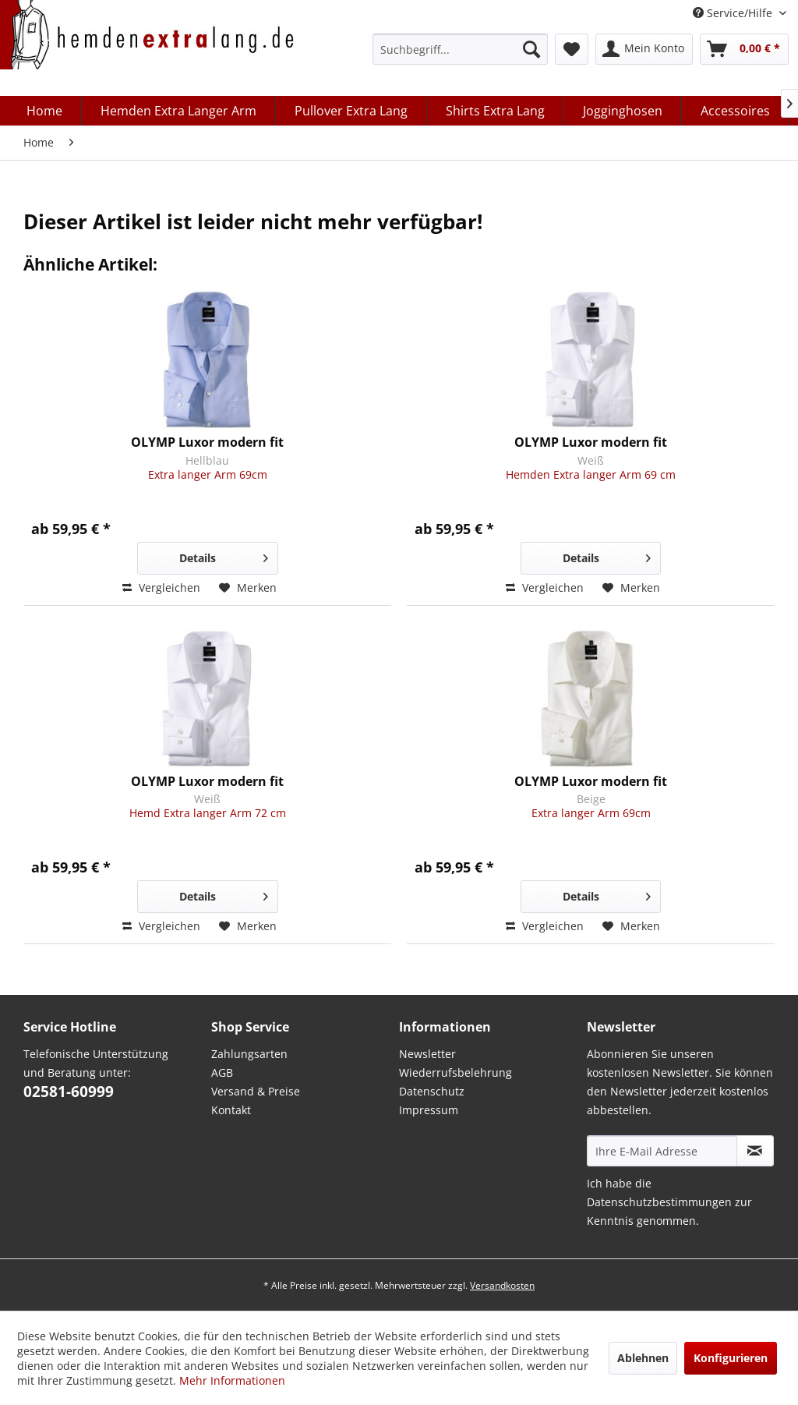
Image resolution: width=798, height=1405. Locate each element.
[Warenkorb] (744, 49)
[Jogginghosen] (623, 111)
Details (223, 555)
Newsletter (427, 1053)
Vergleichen (161, 587)
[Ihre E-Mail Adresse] (662, 1150)
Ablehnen (643, 1357)
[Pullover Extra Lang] (351, 111)
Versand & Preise (255, 1091)
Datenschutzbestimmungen (659, 1201)
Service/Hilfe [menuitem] (734, 12)
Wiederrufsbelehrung (455, 1072)
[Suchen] (531, 49)
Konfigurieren (731, 1357)
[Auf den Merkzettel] (248, 588)
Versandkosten (502, 1285)
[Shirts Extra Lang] (495, 111)
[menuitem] (460, 49)
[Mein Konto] (644, 49)
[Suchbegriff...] (460, 49)
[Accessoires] (735, 111)
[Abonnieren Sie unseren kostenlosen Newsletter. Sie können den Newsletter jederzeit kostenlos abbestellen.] (755, 1150)
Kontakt (231, 1109)
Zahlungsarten (249, 1053)
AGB (222, 1072)
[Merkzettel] (571, 49)
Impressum (428, 1109)
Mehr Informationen (232, 1380)
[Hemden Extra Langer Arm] (179, 111)
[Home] (45, 111)
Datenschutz (431, 1091)
